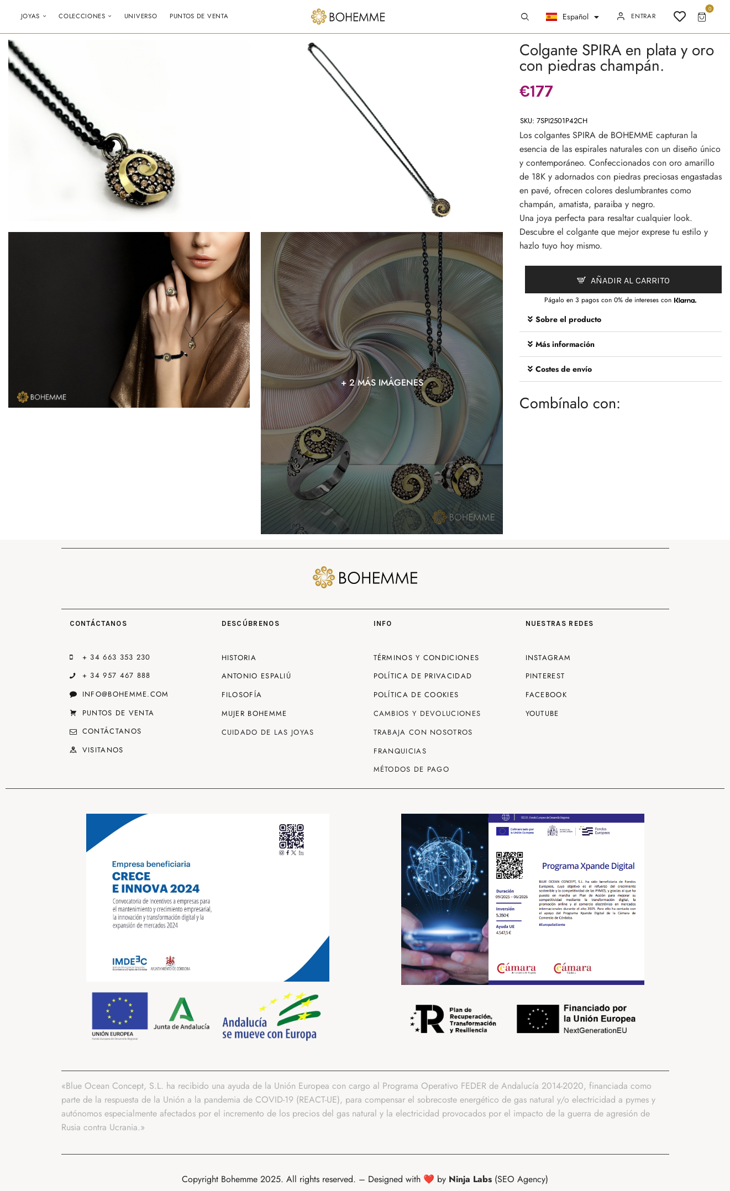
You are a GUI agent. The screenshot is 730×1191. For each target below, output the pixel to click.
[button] (620, 319)
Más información (565, 344)
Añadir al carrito (630, 280)
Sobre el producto (568, 319)
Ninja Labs (470, 1179)
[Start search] (525, 17)
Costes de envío (563, 369)
